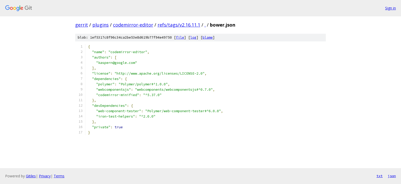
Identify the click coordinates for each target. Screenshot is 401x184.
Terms (59, 176)
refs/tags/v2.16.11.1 (179, 25)
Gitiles (31, 176)
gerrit (81, 25)
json (392, 176)
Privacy (45, 176)
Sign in (390, 8)
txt (379, 176)
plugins (100, 25)
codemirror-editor (133, 25)
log (193, 37)
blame (208, 37)
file (180, 37)
